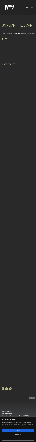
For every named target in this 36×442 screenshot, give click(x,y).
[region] (18, 429)
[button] (27, 7)
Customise (18, 434)
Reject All (18, 439)
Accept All (18, 430)
